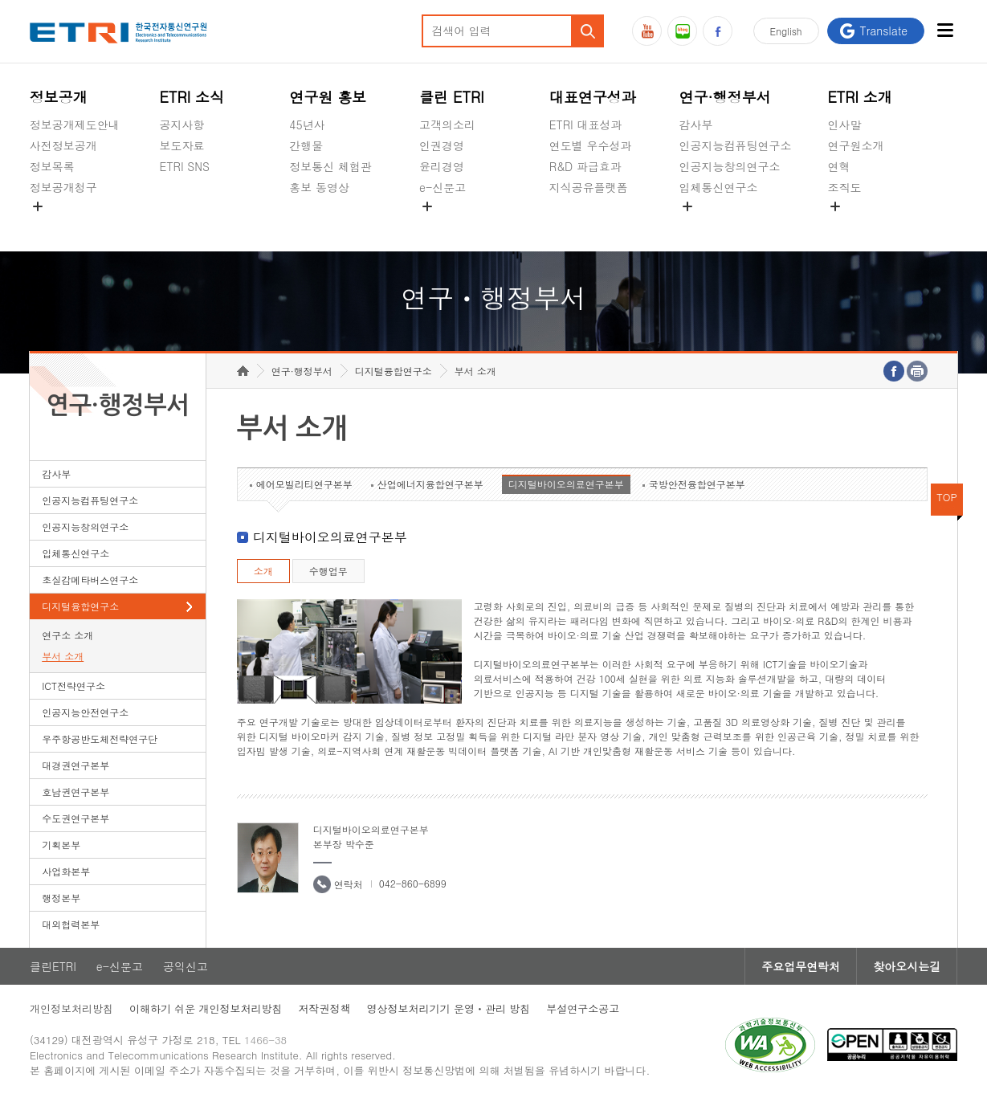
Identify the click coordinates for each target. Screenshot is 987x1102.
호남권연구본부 (75, 791)
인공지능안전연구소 (85, 712)
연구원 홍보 (327, 97)
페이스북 (717, 31)
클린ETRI (53, 966)
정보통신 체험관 (330, 166)
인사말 (844, 124)
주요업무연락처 (800, 966)
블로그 (682, 31)
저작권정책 (325, 1008)
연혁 (838, 166)
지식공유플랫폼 (588, 187)
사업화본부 (66, 871)
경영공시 (52, 225)
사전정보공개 (63, 145)
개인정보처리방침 (71, 1008)
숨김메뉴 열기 (38, 206)
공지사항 (182, 124)
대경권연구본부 (75, 765)
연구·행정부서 (725, 97)
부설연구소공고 (582, 1008)
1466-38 (265, 1039)
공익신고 (441, 225)
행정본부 (61, 897)
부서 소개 (63, 656)
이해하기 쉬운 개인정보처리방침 (206, 1008)
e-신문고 (442, 187)
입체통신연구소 (718, 187)
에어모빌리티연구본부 (304, 484)
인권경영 (441, 145)
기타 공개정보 (863, 225)
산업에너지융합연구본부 (430, 484)
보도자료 (182, 145)
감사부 (696, 124)
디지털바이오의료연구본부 (566, 484)
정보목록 (52, 166)
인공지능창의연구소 (730, 166)
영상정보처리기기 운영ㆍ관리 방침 (449, 1008)
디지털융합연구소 (80, 606)
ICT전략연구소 (73, 685)
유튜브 (647, 31)
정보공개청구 (63, 187)
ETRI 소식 (192, 97)
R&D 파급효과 (585, 166)
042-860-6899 (413, 883)
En (786, 31)
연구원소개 (855, 145)
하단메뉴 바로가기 (0, 0)
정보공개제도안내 (75, 124)
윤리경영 (441, 166)
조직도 (844, 187)
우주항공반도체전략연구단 (99, 738)
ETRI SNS (185, 166)
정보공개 (59, 97)
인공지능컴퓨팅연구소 (735, 145)
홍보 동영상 (319, 187)
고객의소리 (447, 124)
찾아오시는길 (906, 966)
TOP (946, 496)
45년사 (306, 124)
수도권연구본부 (75, 818)
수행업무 (328, 571)
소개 (263, 571)
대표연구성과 (592, 97)
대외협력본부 (71, 924)
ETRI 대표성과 (585, 124)
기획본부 (61, 844)
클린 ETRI (451, 97)
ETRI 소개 (859, 97)
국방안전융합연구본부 (697, 484)
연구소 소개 (67, 635)
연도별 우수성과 (590, 145)
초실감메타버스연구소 (735, 225)
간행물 (306, 145)
